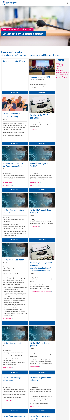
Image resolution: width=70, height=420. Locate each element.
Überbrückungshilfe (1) (61, 77)
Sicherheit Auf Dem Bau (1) (62, 72)
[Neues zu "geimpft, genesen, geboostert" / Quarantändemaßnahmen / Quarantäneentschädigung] (42, 251)
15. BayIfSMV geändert (12, 343)
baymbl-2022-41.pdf (7, 367)
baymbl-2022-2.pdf (7, 400)
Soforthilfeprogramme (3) (62, 74)
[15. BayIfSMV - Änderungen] (15, 250)
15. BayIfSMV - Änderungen (13, 260)
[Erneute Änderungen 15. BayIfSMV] (42, 153)
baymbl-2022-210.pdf (34, 130)
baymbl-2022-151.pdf (7, 182)
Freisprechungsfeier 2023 (40, 77)
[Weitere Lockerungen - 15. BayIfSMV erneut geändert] (15, 153)
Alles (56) (58, 63)
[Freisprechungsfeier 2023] (42, 67)
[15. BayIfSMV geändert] (15, 333)
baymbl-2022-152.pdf (7, 185)
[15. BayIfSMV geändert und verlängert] (15, 200)
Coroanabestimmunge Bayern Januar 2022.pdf (40, 291)
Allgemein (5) (59, 66)
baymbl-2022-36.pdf (34, 366)
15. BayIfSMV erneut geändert (14, 416)
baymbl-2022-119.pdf (34, 185)
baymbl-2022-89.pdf (34, 226)
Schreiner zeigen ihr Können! (14, 61)
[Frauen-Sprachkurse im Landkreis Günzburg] (15, 103)
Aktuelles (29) (59, 65)
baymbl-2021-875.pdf (34, 406)
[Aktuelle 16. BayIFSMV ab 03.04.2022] (42, 104)
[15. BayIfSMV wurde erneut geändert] (42, 333)
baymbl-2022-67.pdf (7, 318)
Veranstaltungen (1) (60, 76)
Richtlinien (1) (59, 70)
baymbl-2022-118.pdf (34, 182)
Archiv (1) (58, 68)
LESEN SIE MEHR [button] (14, 92)
